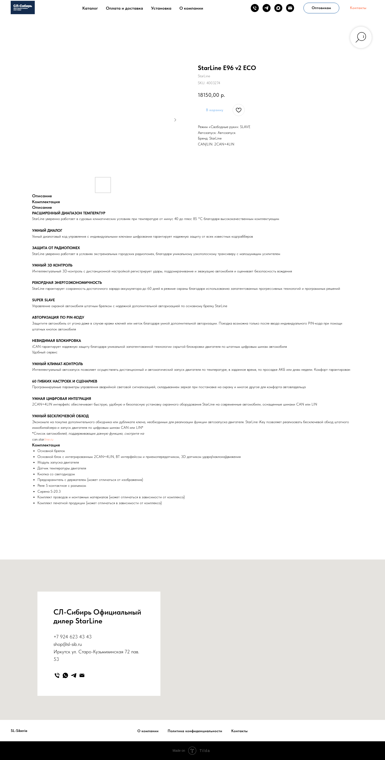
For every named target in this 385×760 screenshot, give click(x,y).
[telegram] (267, 8)
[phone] (255, 8)
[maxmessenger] (278, 8)
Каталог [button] (90, 8)
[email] (290, 8)
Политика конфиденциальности (195, 731)
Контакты (239, 731)
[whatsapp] (65, 675)
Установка (161, 8)
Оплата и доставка (124, 8)
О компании (191, 8)
